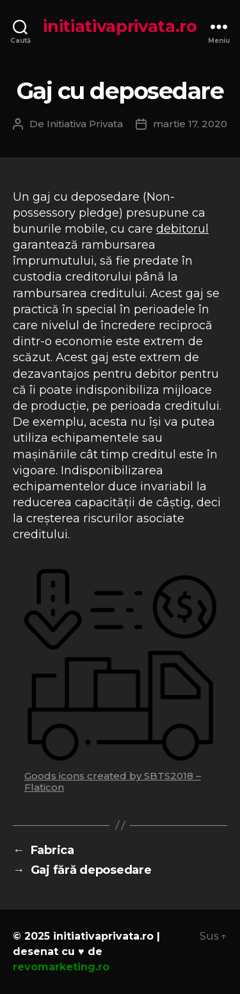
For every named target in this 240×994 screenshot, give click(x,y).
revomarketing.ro (61, 967)
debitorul (182, 229)
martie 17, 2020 (190, 124)
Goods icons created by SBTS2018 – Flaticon (112, 781)
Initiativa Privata (85, 124)
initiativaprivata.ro (120, 26)
